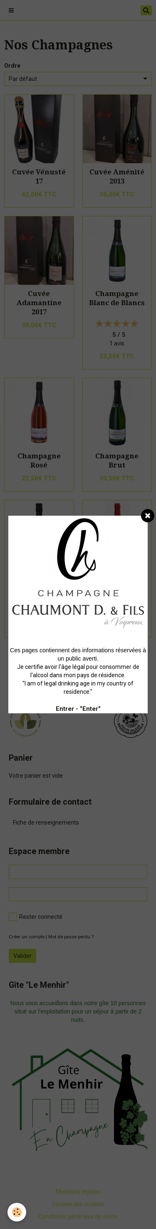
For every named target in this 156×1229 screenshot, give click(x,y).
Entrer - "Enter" (78, 708)
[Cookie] (16, 1212)
